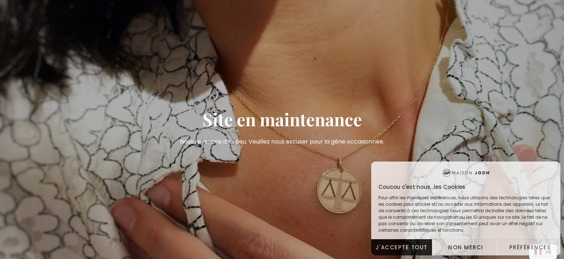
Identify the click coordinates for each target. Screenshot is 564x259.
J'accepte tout (402, 247)
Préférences (530, 247)
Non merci (465, 247)
